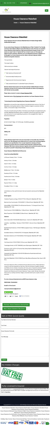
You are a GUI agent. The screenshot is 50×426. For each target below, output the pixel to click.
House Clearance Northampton (28, 412)
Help (6, 419)
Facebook (46, 419)
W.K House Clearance (15, 404)
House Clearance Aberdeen (8, 407)
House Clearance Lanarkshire (34, 411)
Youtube (27, 420)
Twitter (22, 420)
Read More (7, 392)
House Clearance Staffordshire (25, 414)
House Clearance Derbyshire (32, 409)
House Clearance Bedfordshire (23, 407)
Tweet (16, 296)
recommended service (18, 388)
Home (15, 22)
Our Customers (17, 96)
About (14, 419)
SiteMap (3, 419)
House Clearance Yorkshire (31, 415)
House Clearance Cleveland (37, 407)
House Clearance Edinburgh (7, 411)
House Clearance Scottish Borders (9, 414)
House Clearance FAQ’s (26, 93)
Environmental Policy (22, 419)
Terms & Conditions (32, 419)
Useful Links (41, 419)
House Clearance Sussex (40, 414)
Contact (10, 419)
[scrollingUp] (47, 423)
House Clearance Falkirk (20, 411)
